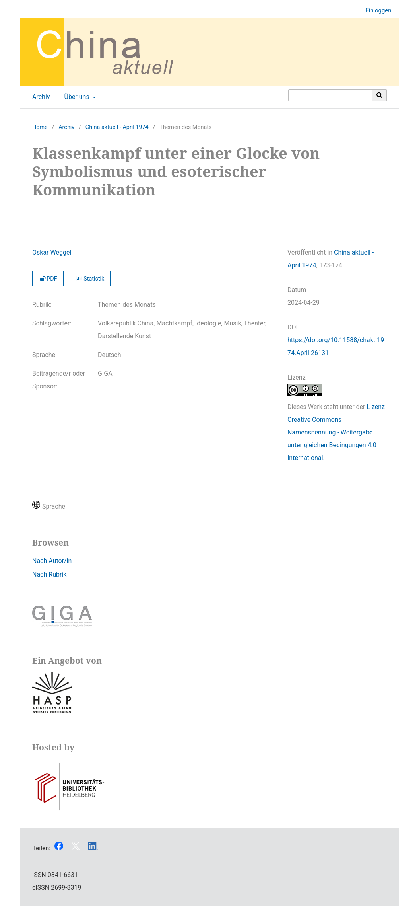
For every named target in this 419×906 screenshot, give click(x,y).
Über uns (76, 97)
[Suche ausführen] (379, 95)
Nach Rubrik (49, 574)
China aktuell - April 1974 (117, 127)
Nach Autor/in (52, 561)
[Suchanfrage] (330, 95)
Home (40, 127)
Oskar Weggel (51, 252)
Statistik (90, 278)
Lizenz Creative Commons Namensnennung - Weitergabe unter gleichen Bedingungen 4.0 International (336, 432)
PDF (48, 278)
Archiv (39, 97)
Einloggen (375, 10)
